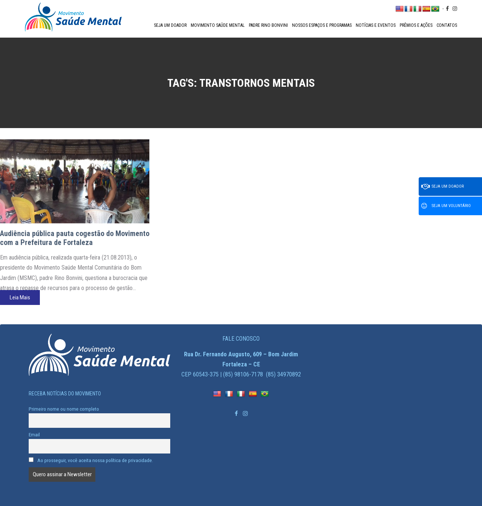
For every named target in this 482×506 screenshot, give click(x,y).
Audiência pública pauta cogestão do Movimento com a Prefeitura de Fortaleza (74, 238)
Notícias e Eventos (376, 25)
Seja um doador (170, 25)
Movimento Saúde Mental (218, 25)
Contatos (447, 25)
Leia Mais (20, 297)
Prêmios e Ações (416, 25)
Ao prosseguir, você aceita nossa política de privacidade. (91, 460)
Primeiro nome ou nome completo (64, 409)
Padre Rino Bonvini (268, 25)
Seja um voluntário (446, 206)
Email (34, 434)
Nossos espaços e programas (322, 25)
